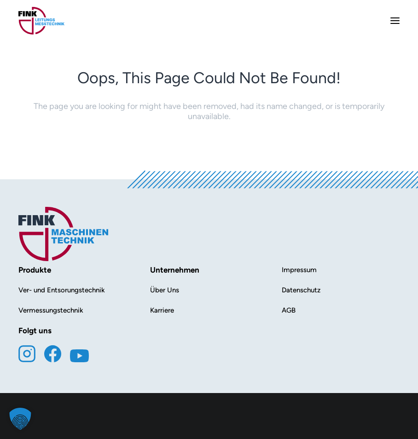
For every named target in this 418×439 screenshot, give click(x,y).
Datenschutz (301, 290)
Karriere (162, 310)
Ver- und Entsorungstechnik (61, 290)
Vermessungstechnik (50, 310)
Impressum (299, 270)
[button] (20, 419)
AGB (289, 310)
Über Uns (164, 290)
